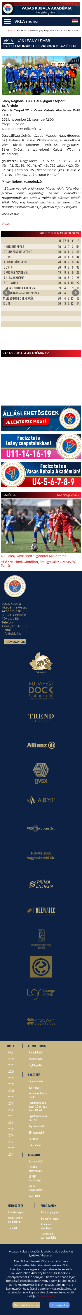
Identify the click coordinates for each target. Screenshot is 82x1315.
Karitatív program (50, 1218)
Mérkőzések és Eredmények (15, 1219)
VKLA (8, 41)
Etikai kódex (35, 1145)
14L (77, 233)
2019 (11, 1103)
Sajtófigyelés (35, 1065)
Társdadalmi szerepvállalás (48, 1235)
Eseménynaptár (16, 1212)
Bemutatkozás (36, 1081)
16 (52, 233)
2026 (11, 1058)
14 (58, 233)
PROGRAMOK (48, 1205)
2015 (11, 1129)
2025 (11, 1065)
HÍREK (10, 1046)
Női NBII (63, 233)
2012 (11, 1148)
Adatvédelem (46, 1296)
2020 (11, 1097)
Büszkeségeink (36, 1132)
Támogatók (15, 642)
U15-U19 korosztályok (35, 1169)
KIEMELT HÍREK (37, 1046)
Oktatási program (50, 1212)
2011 (10, 1154)
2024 (27, 30)
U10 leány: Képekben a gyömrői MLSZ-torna (33, 556)
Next (75, 292)
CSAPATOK (34, 1155)
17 (49, 233)
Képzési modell (37, 1126)
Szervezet (34, 1087)
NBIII (42, 233)
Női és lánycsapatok (35, 1187)
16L (73, 233)
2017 (11, 1116)
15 (55, 233)
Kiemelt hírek (35, 1052)
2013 (11, 1141)
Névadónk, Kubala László (38, 1095)
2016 (11, 1122)
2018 (11, 1110)
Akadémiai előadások (46, 1226)
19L (69, 233)
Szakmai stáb (36, 1161)
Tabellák (12, 1228)
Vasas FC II (34, 1196)
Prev (6, 292)
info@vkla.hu (11, 633)
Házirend (33, 1139)
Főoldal (11, 30)
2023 (11, 1078)
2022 (11, 1084)
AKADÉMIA (34, 1074)
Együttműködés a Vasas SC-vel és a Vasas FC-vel (38, 1106)
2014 (11, 1135)
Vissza (6, 223)
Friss (10, 1052)
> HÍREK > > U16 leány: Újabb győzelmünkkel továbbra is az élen (44, 30)
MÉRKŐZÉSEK (15, 1205)
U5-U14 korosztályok (35, 1178)
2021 (11, 1090)
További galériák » (68, 494)
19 (46, 233)
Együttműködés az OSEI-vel (38, 1117)
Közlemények (35, 1058)
